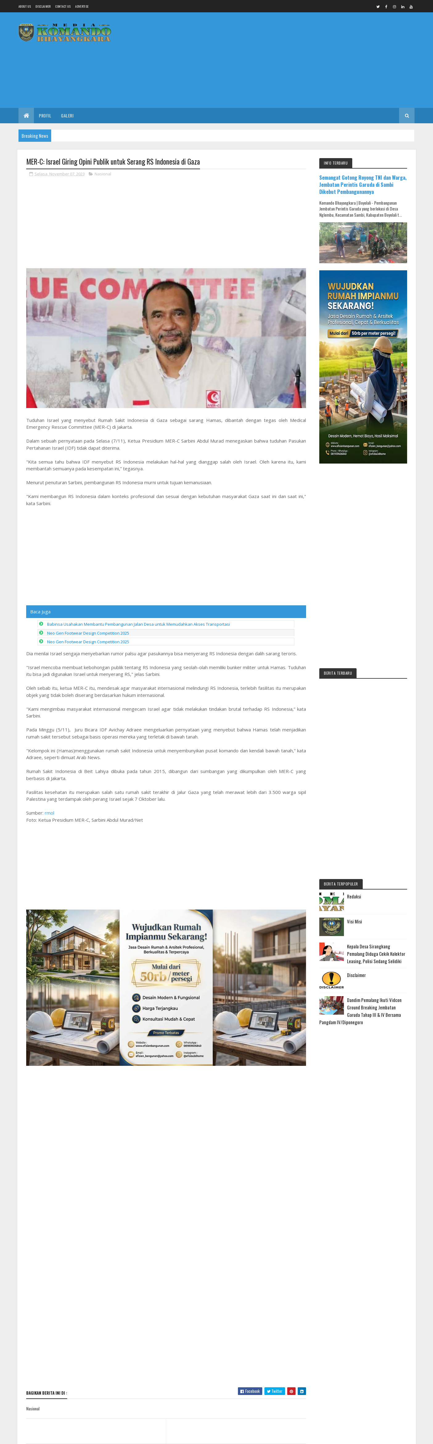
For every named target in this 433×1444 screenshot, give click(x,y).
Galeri (67, 115)
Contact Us (63, 6)
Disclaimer (43, 6)
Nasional (103, 174)
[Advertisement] (302, 60)
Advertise (81, 6)
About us (24, 6)
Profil (45, 115)
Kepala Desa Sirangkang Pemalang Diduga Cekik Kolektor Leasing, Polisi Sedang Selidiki (376, 953)
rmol (49, 887)
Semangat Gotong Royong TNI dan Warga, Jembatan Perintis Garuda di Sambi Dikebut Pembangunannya (362, 184)
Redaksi (354, 896)
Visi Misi (354, 921)
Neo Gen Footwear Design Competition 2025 (88, 707)
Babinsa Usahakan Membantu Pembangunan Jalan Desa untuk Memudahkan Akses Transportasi (138, 699)
